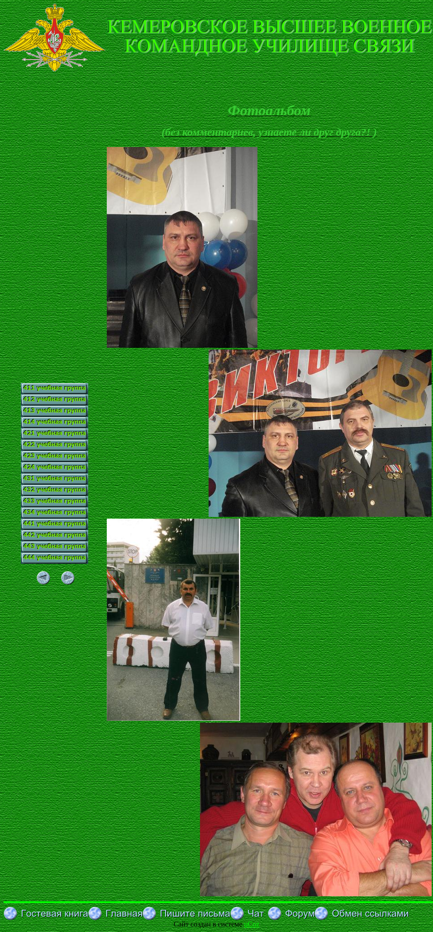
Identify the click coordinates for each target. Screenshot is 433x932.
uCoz (252, 924)
